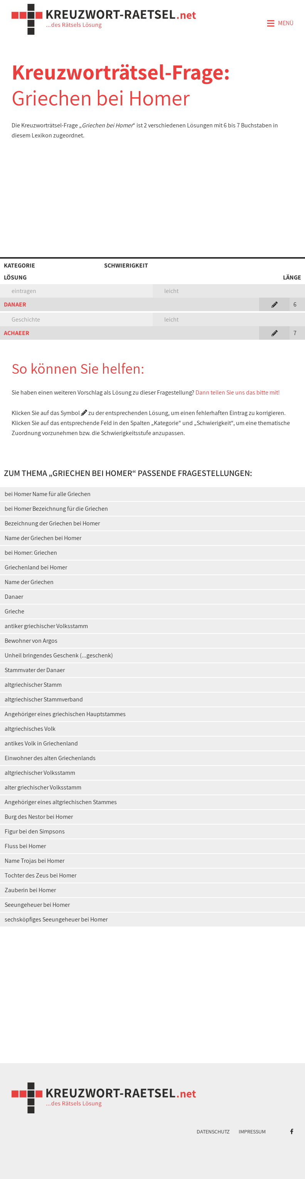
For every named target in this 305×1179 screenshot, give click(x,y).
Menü (279, 23)
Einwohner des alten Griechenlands (50, 758)
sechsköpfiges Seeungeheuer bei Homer (56, 919)
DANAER (15, 304)
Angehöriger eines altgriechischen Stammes (61, 802)
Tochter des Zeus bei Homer (40, 875)
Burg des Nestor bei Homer (39, 817)
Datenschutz (213, 1131)
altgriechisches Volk (30, 729)
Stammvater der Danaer (35, 670)
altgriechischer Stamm (33, 685)
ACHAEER (16, 333)
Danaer (14, 597)
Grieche (14, 611)
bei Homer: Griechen (31, 553)
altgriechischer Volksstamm (40, 773)
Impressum (252, 1131)
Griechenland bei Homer (36, 567)
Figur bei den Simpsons (35, 831)
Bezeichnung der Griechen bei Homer (52, 523)
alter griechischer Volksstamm (43, 787)
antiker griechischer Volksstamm (46, 626)
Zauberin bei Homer (30, 890)
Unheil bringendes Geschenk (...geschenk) (59, 655)
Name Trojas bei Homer (34, 861)
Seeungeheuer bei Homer (37, 905)
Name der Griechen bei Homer (43, 538)
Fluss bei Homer (25, 846)
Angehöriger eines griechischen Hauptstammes (65, 714)
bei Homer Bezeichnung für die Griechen (56, 509)
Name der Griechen (29, 582)
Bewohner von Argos (31, 641)
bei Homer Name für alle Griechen (48, 494)
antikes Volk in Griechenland (41, 743)
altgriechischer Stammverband (44, 699)
